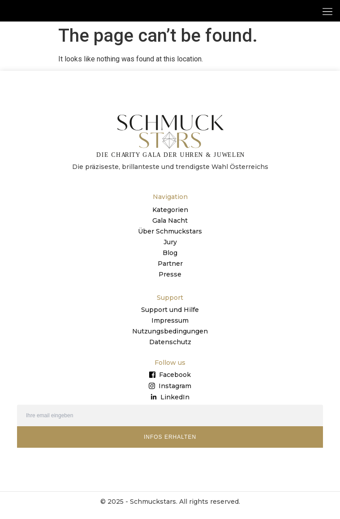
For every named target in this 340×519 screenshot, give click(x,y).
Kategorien (170, 217)
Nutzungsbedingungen (170, 338)
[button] (327, 11)
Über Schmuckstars (170, 238)
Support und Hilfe (170, 317)
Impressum (170, 328)
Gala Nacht (170, 228)
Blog (170, 260)
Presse (170, 281)
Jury (170, 249)
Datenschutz (170, 349)
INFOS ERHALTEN (170, 444)
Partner (170, 271)
